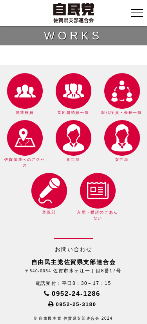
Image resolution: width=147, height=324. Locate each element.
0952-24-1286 (76, 293)
